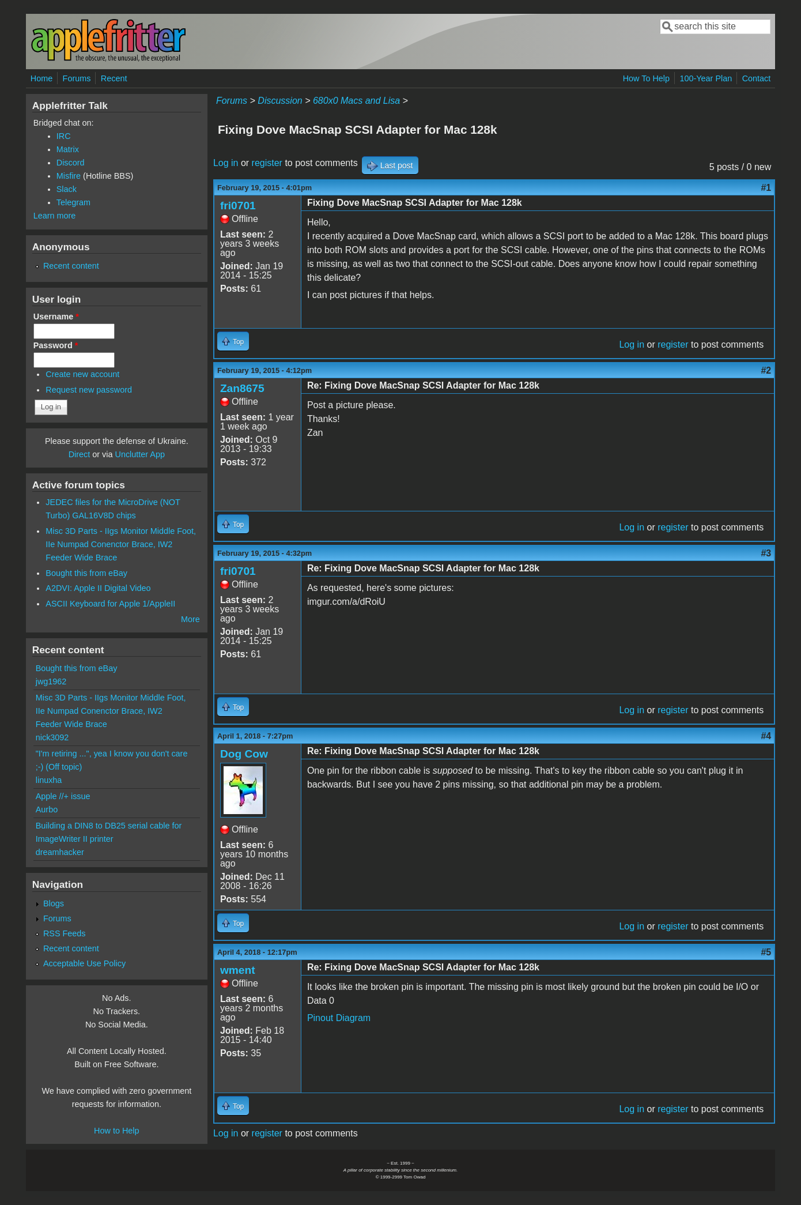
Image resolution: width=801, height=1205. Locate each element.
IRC (63, 136)
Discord (70, 162)
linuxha (49, 780)
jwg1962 (51, 681)
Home (41, 78)
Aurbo (47, 809)
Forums (77, 78)
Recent (114, 78)
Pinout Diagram (339, 1018)
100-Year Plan (706, 78)
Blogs (53, 903)
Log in (226, 163)
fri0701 (238, 205)
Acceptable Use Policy (84, 963)
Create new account (82, 374)
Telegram (73, 202)
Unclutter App (140, 454)
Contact (756, 78)
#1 (766, 188)
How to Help (116, 1130)
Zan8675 (242, 388)
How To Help (646, 78)
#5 (766, 952)
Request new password (89, 389)
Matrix (67, 149)
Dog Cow (244, 754)
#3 (766, 553)
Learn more (54, 215)
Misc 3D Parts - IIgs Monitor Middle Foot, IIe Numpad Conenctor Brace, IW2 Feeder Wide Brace (121, 544)
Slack (66, 189)
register (267, 163)
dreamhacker (60, 852)
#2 (766, 370)
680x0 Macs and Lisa (356, 101)
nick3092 (52, 737)
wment (237, 970)
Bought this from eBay (86, 573)
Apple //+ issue (63, 796)
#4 (766, 736)
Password (55, 345)
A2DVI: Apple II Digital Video (98, 588)
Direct (79, 454)
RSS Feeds (64, 933)
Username (56, 316)
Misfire (68, 175)
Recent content (71, 265)
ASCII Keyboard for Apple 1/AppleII (110, 603)
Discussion (280, 101)
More (190, 619)
